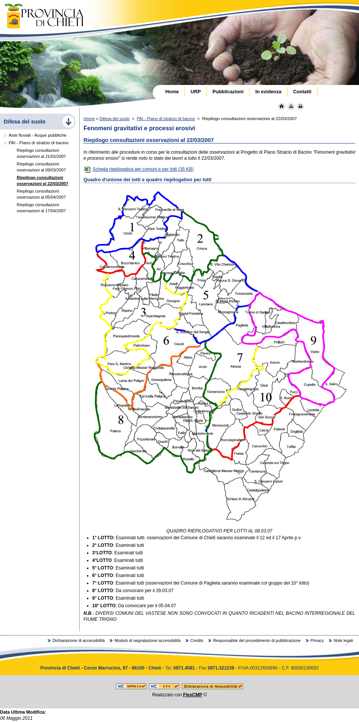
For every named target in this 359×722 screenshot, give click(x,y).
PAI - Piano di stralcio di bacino (166, 118)
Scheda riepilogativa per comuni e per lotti (138, 169)
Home (89, 118)
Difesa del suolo (114, 118)
